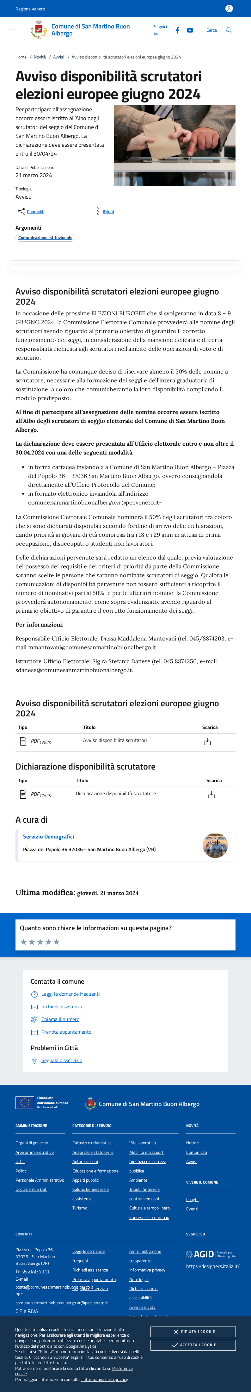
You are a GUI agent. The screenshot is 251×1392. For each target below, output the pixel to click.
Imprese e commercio (149, 1217)
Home (21, 56)
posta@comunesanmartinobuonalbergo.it (54, 1287)
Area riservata (142, 1307)
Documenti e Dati (31, 1189)
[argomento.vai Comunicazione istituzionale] (45, 237)
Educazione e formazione (95, 1170)
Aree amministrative (34, 1152)
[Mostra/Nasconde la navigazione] (12, 29)
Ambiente (138, 1180)
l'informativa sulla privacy (104, 1379)
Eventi (192, 1208)
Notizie (192, 1142)
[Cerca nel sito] (229, 30)
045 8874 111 (36, 1271)
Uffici (20, 1161)
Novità (40, 56)
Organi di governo (31, 1142)
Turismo (79, 1207)
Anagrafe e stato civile (92, 1152)
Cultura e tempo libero (149, 1207)
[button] (30, 9)
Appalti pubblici (86, 1180)
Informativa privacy (147, 1269)
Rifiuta (193, 1332)
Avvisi (58, 56)
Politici (21, 1170)
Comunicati (196, 1152)
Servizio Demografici (48, 836)
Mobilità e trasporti (146, 1152)
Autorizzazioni (85, 1161)
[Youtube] (187, 29)
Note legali (139, 1279)
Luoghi (192, 1199)
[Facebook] (174, 29)
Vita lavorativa (142, 1142)
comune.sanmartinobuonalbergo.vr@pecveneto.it (61, 1302)
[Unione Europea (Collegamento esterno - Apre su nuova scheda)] (43, 1104)
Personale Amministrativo (39, 1180)
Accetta (193, 1345)
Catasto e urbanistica (92, 1142)
